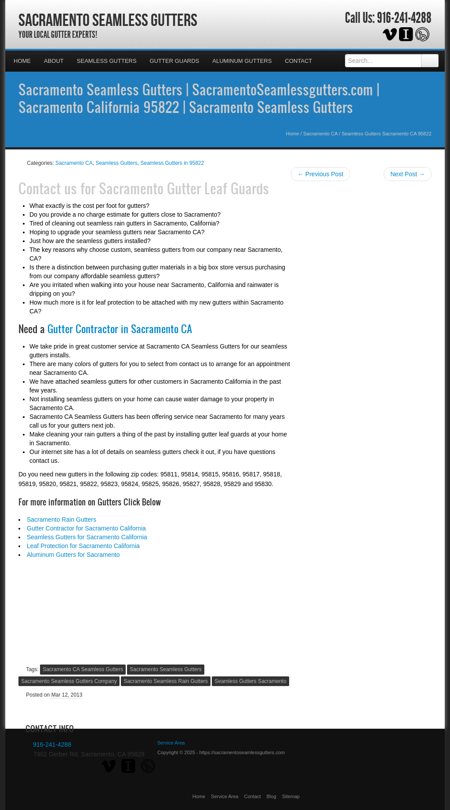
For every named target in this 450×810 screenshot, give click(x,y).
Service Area (224, 796)
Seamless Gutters (107, 61)
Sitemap (291, 796)
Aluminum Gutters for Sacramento (73, 554)
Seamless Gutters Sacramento (250, 681)
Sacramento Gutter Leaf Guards (184, 188)
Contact (298, 61)
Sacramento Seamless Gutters (107, 20)
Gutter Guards (175, 61)
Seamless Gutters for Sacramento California (87, 537)
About (54, 61)
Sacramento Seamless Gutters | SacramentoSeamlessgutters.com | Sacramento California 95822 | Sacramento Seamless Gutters (198, 98)
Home (22, 61)
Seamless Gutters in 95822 (172, 163)
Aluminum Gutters (242, 61)
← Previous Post (320, 174)
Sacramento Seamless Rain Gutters (165, 681)
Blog (271, 796)
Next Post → (407, 174)
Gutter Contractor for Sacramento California (86, 528)
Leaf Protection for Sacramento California (83, 545)
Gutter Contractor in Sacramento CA (119, 329)
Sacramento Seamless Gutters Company (69, 681)
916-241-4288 (404, 18)
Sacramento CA (320, 133)
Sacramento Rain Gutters (61, 519)
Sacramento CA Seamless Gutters (83, 669)
